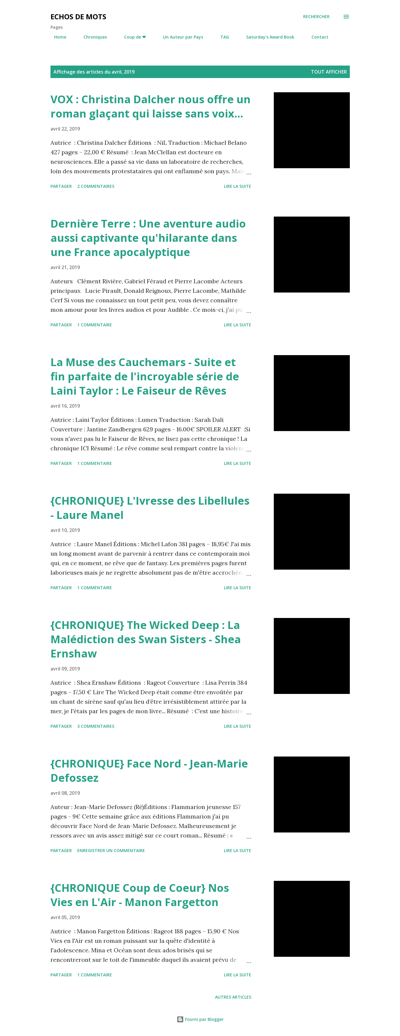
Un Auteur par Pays (179, 37)
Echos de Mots (78, 16)
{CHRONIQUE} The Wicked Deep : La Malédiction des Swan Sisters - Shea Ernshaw (145, 639)
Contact (316, 37)
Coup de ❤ (131, 37)
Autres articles (233, 997)
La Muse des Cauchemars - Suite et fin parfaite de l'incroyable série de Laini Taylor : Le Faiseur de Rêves (144, 376)
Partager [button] (61, 186)
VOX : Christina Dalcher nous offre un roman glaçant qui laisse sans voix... (150, 106)
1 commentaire (94, 325)
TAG (221, 37)
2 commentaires (95, 186)
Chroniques (91, 37)
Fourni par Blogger (200, 1019)
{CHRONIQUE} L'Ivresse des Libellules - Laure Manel (149, 507)
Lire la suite (237, 186)
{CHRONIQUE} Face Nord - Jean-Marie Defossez (149, 770)
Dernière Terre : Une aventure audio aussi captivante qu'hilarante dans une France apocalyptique (148, 237)
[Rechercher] (316, 16)
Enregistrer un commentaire (111, 850)
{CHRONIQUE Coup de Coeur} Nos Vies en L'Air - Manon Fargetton (139, 895)
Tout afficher (329, 72)
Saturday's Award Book (267, 37)
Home (56, 37)
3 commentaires (95, 726)
